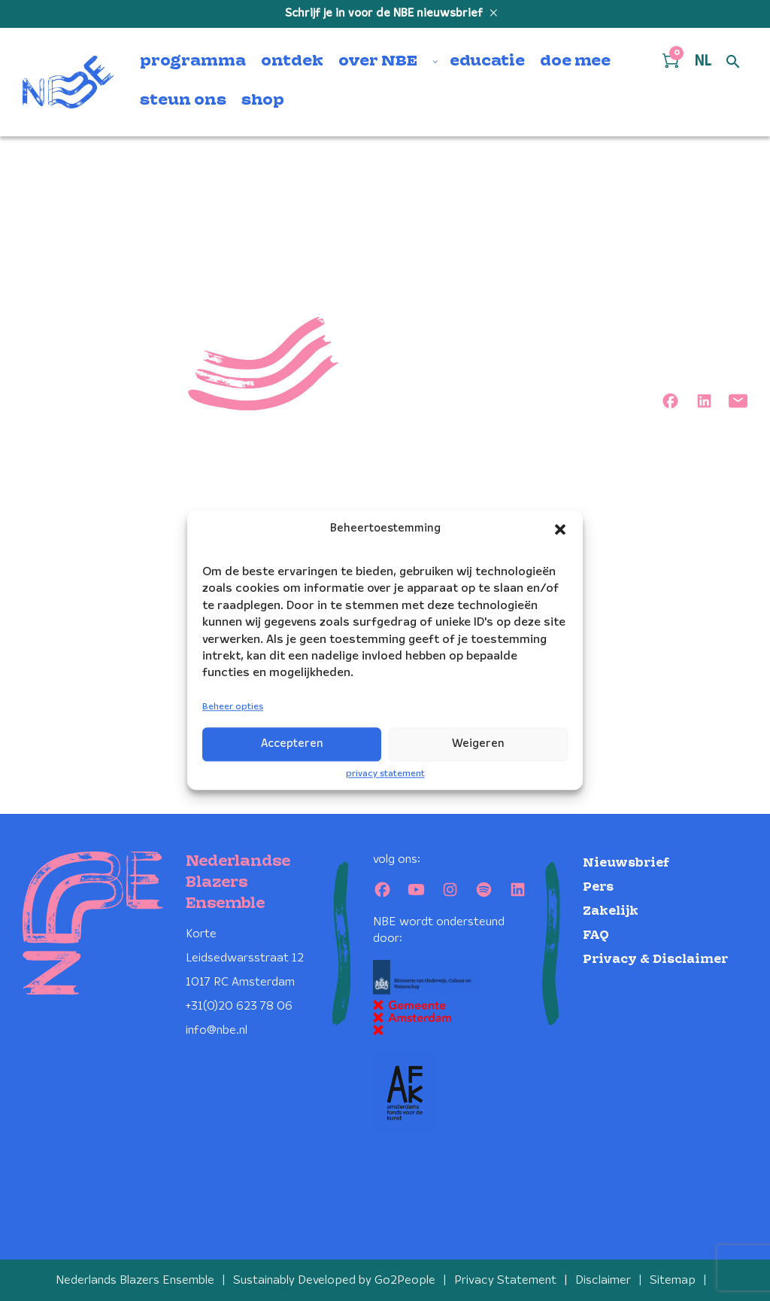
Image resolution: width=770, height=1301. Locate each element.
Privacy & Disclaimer (655, 959)
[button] (560, 529)
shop (262, 101)
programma (193, 62)
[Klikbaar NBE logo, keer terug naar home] (68, 82)
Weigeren (478, 744)
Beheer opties (232, 706)
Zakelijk (610, 911)
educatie (487, 62)
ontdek (292, 62)
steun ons (183, 101)
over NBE (377, 62)
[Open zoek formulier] (733, 62)
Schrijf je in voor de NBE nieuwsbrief (385, 13)
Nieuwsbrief (626, 863)
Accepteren (292, 744)
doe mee (575, 62)
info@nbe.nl (216, 1030)
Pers (598, 887)
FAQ (596, 935)
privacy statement (385, 773)
